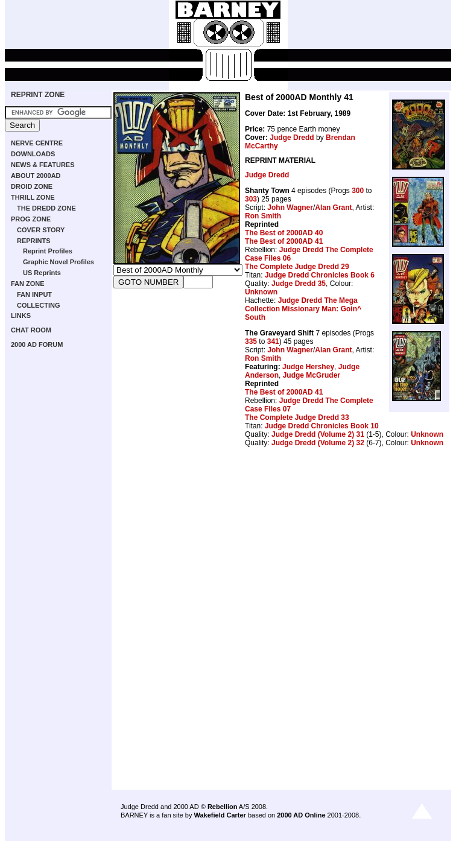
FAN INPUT (34, 294)
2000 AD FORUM (37, 344)
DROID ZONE (31, 186)
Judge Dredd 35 (298, 283)
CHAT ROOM (31, 330)
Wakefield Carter (219, 815)
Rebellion (222, 806)
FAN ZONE (28, 283)
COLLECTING (38, 305)
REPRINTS (34, 240)
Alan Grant (333, 207)
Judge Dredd (292, 137)
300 (358, 190)
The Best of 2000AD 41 (284, 241)
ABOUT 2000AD (36, 175)
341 (273, 341)
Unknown (261, 292)
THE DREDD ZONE (46, 208)
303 (251, 199)
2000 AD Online (301, 815)
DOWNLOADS (33, 153)
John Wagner (290, 207)
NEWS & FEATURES (43, 164)
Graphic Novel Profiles (58, 261)
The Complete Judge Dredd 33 (297, 417)
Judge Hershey (308, 367)
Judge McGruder (311, 375)
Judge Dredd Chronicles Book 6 (320, 275)
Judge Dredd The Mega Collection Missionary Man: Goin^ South (303, 309)
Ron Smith (263, 216)
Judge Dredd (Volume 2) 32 (317, 443)
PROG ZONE (31, 219)
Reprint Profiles (47, 251)
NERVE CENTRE (37, 143)
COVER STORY (41, 229)
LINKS (21, 315)
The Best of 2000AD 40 (284, 233)
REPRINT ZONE (38, 94)
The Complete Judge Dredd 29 (297, 266)
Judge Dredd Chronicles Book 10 (322, 426)
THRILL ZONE (33, 197)
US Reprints (42, 272)
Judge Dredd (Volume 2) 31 (317, 434)
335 (251, 341)
